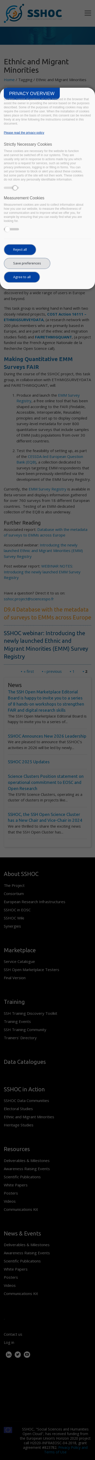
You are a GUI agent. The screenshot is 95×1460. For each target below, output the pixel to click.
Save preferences (27, 263)
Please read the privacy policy (24, 133)
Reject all (20, 249)
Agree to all (22, 277)
